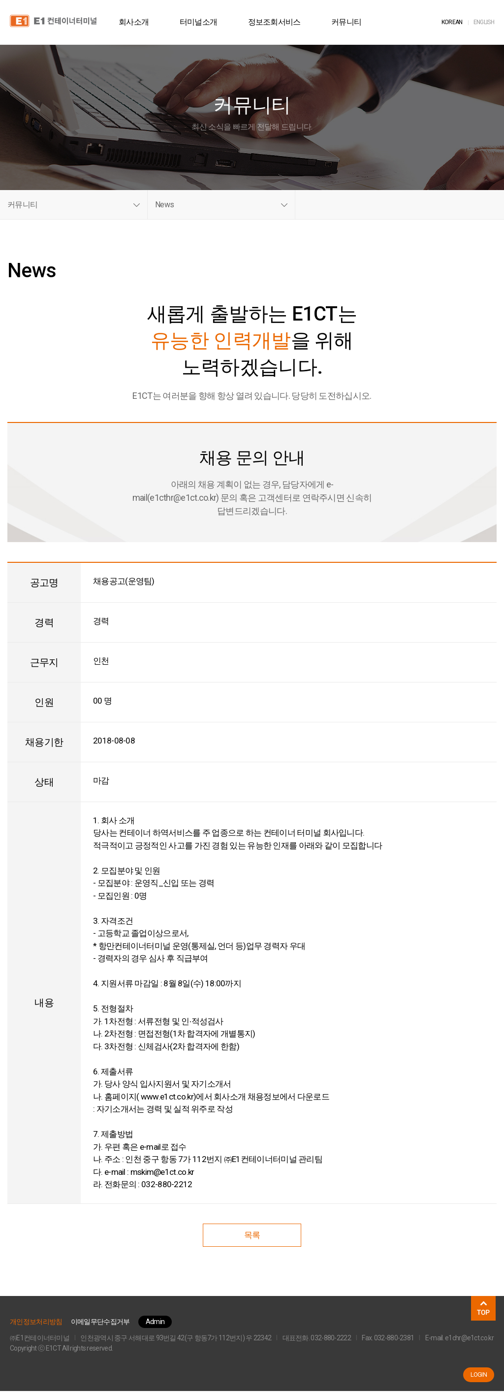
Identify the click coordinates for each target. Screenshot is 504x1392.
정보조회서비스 (278, 22)
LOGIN (479, 1374)
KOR (452, 22)
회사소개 (138, 22)
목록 (252, 1235)
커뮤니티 (351, 22)
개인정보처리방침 (36, 1323)
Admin (155, 1323)
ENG (483, 22)
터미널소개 (203, 22)
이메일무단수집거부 (100, 1323)
